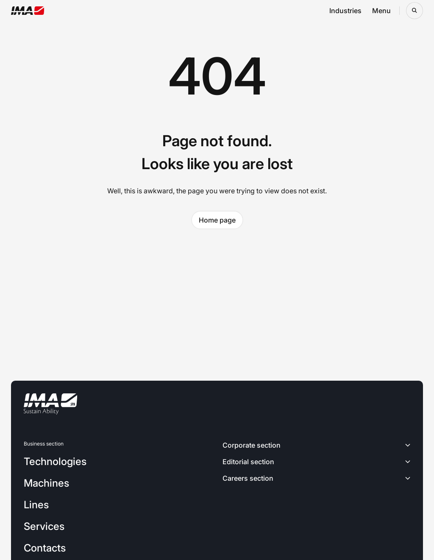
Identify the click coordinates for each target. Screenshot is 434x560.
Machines (46, 483)
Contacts (45, 548)
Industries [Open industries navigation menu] (345, 10)
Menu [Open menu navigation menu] (381, 10)
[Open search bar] (414, 10)
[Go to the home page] (28, 10)
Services (44, 526)
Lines (36, 505)
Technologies (55, 461)
